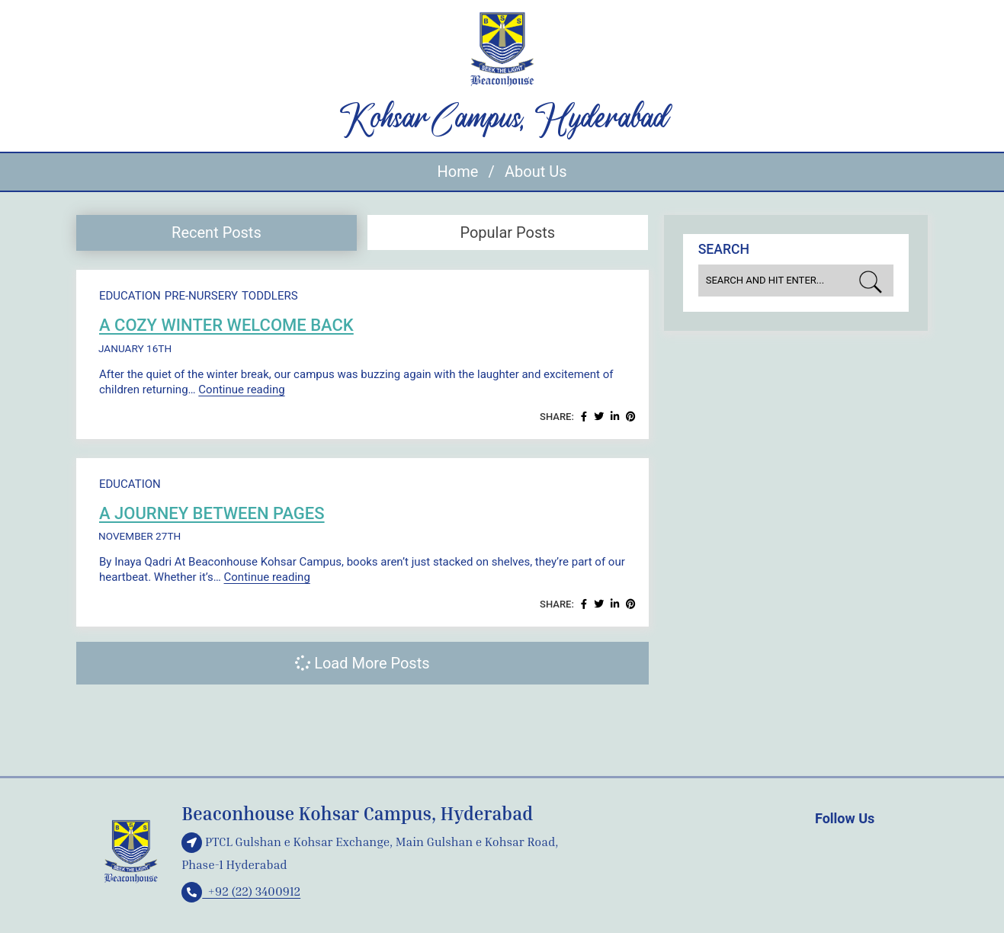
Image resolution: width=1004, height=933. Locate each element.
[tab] (216, 233)
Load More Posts (362, 663)
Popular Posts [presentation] (507, 232)
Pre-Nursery (201, 296)
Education (130, 296)
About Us (536, 171)
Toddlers (270, 296)
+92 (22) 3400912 (240, 891)
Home (458, 171)
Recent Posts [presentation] (216, 232)
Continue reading (241, 389)
